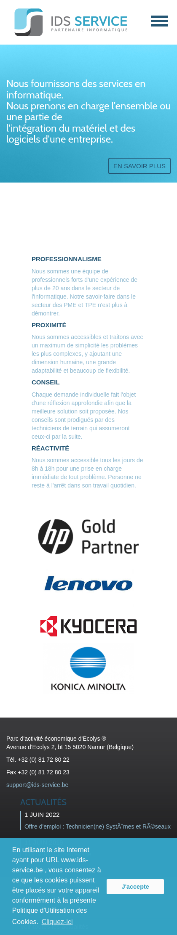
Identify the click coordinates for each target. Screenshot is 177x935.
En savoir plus (139, 166)
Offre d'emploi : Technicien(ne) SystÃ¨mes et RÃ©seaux (97, 826)
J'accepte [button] (135, 886)
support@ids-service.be (37, 784)
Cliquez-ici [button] (57, 921)
